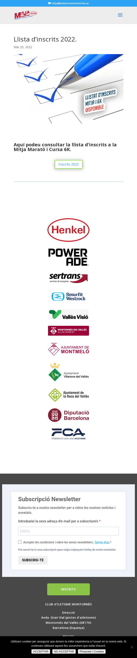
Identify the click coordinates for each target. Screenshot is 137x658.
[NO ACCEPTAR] (132, 647)
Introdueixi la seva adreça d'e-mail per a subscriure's (58, 521)
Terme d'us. (102, 542)
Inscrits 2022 (68, 164)
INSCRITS (68, 589)
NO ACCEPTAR (64, 651)
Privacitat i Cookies (92, 651)
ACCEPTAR (40, 651)
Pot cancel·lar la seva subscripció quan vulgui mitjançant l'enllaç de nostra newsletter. (67, 549)
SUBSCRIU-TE (33, 560)
